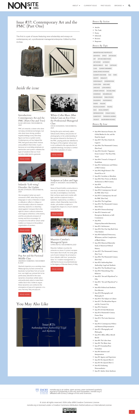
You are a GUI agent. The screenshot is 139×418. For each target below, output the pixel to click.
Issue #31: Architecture (102, 226)
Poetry (97, 33)
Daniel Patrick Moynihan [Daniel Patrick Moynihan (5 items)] (101, 71)
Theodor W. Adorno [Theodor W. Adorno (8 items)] (109, 116)
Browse (119, 5)
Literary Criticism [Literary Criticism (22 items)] (98, 90)
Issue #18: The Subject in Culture (105, 299)
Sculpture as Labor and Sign (64, 180)
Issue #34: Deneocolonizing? (104, 209)
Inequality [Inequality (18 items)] (104, 78)
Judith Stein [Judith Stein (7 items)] (97, 84)
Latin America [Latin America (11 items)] (106, 87)
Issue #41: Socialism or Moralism (105, 176)
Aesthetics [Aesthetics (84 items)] (96, 55)
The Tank (98, 30)
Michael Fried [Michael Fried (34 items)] (111, 90)
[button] (129, 6)
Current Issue (90, 5)
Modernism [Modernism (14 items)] (97, 94)
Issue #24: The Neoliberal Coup (105, 268)
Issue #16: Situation (101, 307)
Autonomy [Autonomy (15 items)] (106, 62)
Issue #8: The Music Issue (103, 343)
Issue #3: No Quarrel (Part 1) (104, 363)
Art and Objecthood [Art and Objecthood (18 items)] (104, 59)
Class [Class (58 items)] (95, 68)
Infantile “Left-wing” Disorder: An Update (28, 186)
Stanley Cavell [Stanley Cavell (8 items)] (110, 113)
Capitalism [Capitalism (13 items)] (113, 65)
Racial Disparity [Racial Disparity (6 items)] (104, 110)
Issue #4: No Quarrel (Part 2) (104, 360)
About (76, 5)
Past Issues (106, 5)
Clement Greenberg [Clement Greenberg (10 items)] (105, 68)
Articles (97, 27)
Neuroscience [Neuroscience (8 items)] (97, 97)
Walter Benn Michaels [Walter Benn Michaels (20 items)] (108, 119)
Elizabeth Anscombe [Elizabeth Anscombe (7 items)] (99, 75)
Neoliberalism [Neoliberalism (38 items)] (107, 94)
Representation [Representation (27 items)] (98, 113)
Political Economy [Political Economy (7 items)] (99, 106)
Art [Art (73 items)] (94, 59)
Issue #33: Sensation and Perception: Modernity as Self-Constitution (105, 215)
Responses (98, 41)
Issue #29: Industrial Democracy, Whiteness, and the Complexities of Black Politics (105, 237)
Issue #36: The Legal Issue (103, 201)
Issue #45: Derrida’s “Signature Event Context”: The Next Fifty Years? (105, 154)
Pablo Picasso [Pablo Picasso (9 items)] (109, 97)
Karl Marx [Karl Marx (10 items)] (106, 84)
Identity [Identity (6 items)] (95, 78)
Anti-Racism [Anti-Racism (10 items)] (112, 55)
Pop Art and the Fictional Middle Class (30, 257)
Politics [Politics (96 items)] (109, 106)
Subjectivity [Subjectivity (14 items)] (97, 116)
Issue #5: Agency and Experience (105, 357)
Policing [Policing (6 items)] (102, 103)
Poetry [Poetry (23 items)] (95, 103)
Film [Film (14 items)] (109, 75)
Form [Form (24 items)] (115, 75)
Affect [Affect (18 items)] (104, 55)
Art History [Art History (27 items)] (97, 62)
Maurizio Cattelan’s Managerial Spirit (60, 241)
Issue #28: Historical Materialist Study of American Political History (105, 246)
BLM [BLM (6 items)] (106, 65)
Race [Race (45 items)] (94, 110)
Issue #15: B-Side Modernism (104, 310)
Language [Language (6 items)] (96, 87)
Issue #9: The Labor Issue (103, 340)
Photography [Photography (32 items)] (107, 100)
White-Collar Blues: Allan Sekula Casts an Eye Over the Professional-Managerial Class (64, 119)
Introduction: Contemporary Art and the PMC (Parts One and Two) (31, 118)
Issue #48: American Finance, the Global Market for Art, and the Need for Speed (105, 134)
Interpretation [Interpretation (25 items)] (109, 81)
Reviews (97, 39)
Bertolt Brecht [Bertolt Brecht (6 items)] (98, 65)
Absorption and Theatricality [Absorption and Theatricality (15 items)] (102, 52)
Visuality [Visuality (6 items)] (96, 119)
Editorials (98, 36)
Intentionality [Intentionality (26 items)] (97, 81)
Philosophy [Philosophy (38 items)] (97, 100)
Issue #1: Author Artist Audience (105, 371)
